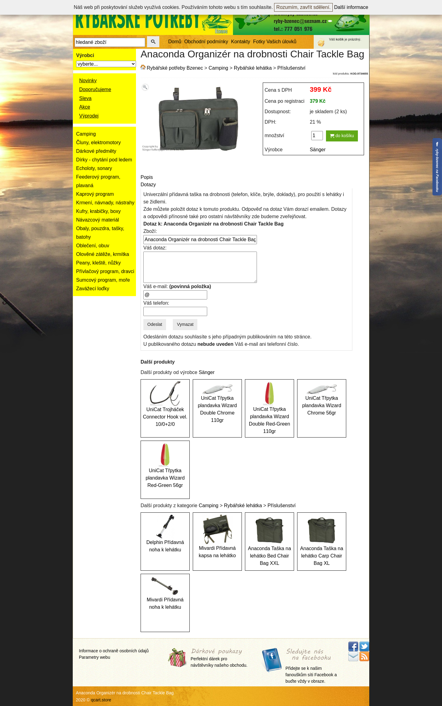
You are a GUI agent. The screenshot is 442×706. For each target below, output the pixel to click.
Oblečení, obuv (92, 245)
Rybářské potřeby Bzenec (175, 68)
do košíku (342, 135)
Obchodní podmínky (206, 41)
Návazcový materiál (97, 219)
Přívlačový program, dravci (105, 271)
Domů (174, 41)
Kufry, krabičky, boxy (98, 211)
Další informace (351, 7)
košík (340, 39)
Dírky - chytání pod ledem (104, 159)
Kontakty (240, 41)
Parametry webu (94, 657)
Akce (84, 107)
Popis (147, 177)
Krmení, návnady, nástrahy (105, 202)
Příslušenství (291, 68)
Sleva (85, 98)
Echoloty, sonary (94, 168)
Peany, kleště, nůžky (98, 262)
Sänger (318, 149)
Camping (86, 134)
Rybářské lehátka (253, 68)
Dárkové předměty (96, 151)
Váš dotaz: (155, 247)
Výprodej (89, 115)
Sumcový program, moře (103, 280)
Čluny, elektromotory (98, 142)
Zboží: (150, 231)
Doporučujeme (95, 89)
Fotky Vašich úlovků (275, 41)
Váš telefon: (156, 303)
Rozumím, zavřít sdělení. (303, 7)
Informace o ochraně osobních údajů (114, 650)
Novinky (88, 80)
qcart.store (101, 699)
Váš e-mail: (177, 286)
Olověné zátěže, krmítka (102, 254)
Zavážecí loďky (92, 288)
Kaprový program (95, 194)
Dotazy (148, 184)
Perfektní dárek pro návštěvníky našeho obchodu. (219, 658)
